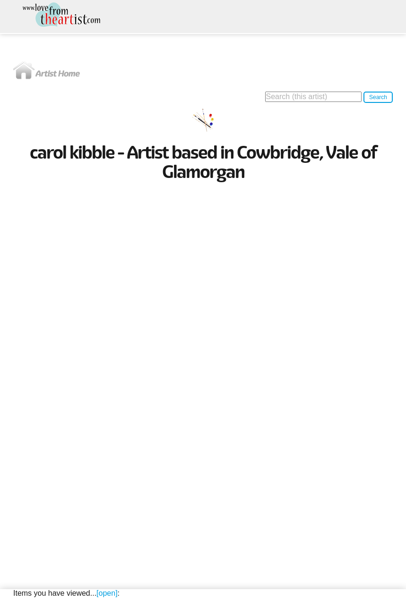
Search (378, 97)
